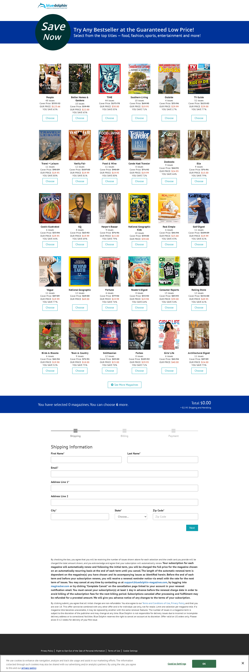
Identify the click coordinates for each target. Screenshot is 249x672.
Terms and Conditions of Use (156, 603)
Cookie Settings (130, 650)
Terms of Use (114, 650)
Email (54, 467)
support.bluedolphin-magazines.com (145, 582)
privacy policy (29, 668)
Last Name (133, 453)
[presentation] (80, 532)
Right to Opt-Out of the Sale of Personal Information (80, 650)
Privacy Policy (177, 603)
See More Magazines (124, 384)
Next (192, 528)
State (118, 510)
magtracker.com (60, 586)
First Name (57, 453)
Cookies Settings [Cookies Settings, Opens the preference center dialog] (177, 663)
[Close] (243, 663)
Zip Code (158, 510)
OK (204, 663)
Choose (50, 118)
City (53, 510)
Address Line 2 (59, 496)
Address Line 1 (60, 482)
